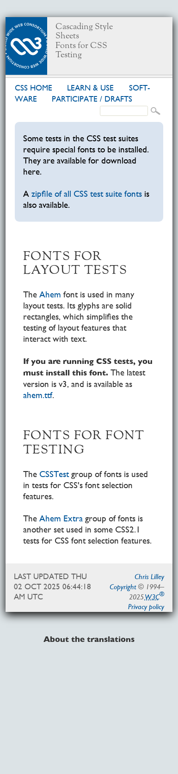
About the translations (89, 639)
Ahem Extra (61, 518)
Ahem (50, 294)
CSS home (33, 88)
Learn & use (90, 88)
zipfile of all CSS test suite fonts (86, 194)
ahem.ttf (37, 395)
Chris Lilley (149, 576)
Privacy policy (146, 606)
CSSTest (54, 474)
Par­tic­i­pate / (92, 99)
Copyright (123, 586)
